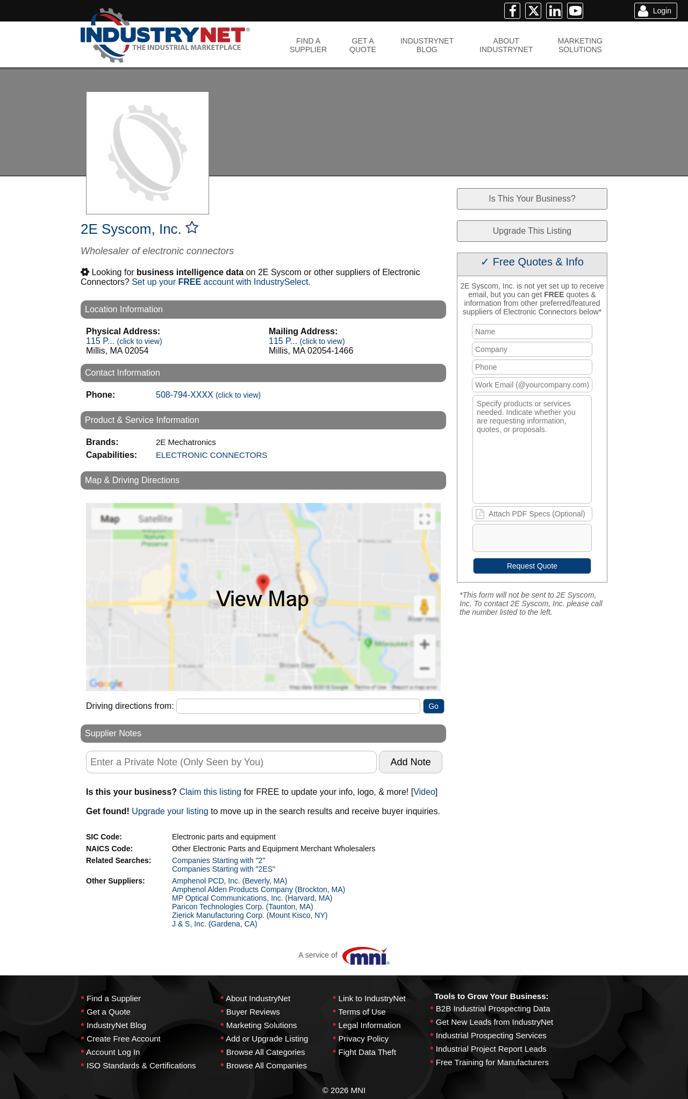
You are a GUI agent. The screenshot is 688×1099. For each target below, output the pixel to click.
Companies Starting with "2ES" (223, 869)
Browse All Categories (265, 1052)
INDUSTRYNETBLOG (427, 45)
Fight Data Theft (367, 1052)
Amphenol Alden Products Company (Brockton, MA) (258, 889)
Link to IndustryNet (372, 998)
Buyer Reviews (253, 1011)
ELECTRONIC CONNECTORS (211, 454)
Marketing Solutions (261, 1025)
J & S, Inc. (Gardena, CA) (214, 924)
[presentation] (555, 540)
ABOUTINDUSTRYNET (506, 45)
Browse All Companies (266, 1065)
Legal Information (370, 1025)
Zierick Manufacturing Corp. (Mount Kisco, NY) (249, 915)
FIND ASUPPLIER (308, 45)
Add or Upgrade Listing (267, 1038)
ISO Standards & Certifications (141, 1065)
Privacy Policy (364, 1038)
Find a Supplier (114, 998)
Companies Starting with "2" (218, 860)
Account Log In (113, 1052)
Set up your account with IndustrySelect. (221, 281)
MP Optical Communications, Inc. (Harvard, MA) (252, 898)
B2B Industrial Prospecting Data (493, 1008)
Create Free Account (124, 1038)
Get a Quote (109, 1011)
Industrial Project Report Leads (491, 1048)
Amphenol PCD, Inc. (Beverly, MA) (229, 881)
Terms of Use (361, 1011)
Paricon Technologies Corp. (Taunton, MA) (242, 906)
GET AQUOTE (362, 45)
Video (424, 791)
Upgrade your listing (170, 811)
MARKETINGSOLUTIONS (580, 45)
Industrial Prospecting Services (491, 1035)
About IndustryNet (258, 998)
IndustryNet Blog (116, 1025)
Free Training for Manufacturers (492, 1062)
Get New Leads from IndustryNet (494, 1021)
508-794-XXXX (208, 394)
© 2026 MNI (344, 1090)
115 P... (124, 341)
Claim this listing (210, 791)
